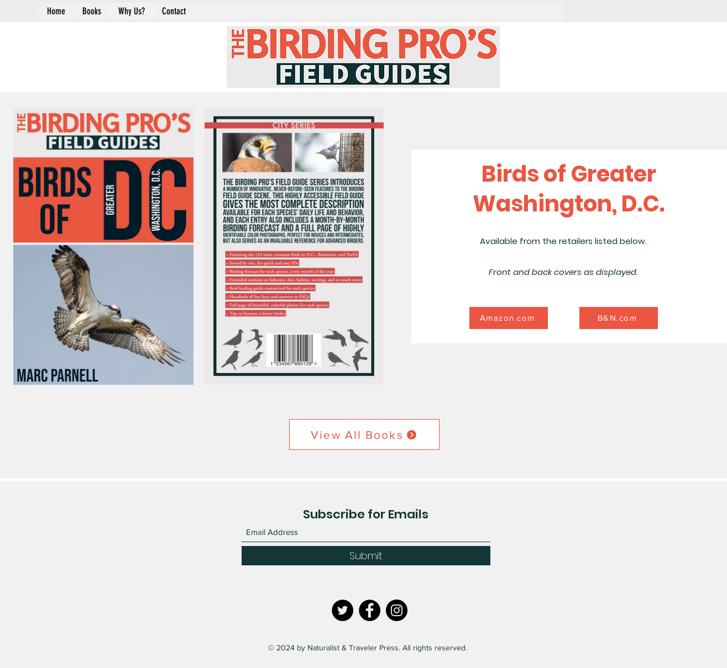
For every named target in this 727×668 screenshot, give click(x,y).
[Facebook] (369, 610)
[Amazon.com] (508, 318)
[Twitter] (342, 610)
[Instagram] (396, 610)
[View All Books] (364, 434)
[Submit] (366, 555)
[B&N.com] (618, 318)
